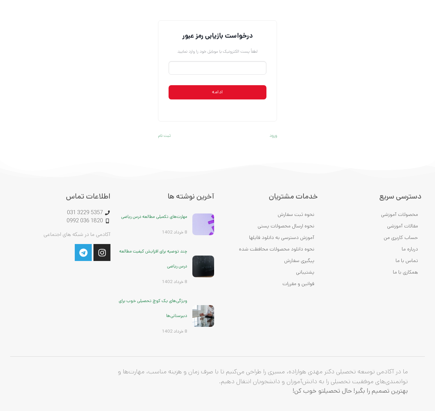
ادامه (217, 92)
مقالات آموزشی (402, 225)
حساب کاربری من (401, 237)
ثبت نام (164, 135)
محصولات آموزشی (399, 214)
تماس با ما (407, 260)
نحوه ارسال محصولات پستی (286, 225)
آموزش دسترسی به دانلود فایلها (281, 237)
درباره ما (410, 249)
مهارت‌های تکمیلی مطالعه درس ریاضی (154, 216)
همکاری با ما (405, 272)
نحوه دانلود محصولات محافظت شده (276, 249)
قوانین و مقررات (298, 283)
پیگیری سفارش (299, 260)
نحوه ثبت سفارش (296, 214)
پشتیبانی (305, 272)
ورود (273, 135)
